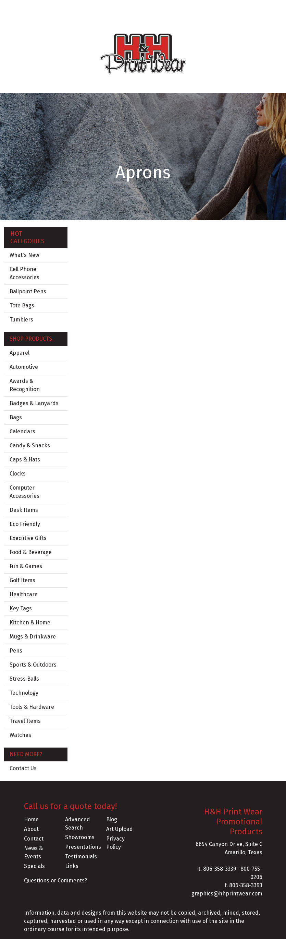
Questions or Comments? (55, 880)
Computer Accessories (24, 491)
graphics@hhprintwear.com (226, 893)
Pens (16, 650)
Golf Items (22, 580)
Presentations (81, 847)
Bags (16, 417)
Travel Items (25, 721)
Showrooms (80, 837)
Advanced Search (77, 823)
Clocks (18, 473)
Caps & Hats (25, 459)
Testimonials (81, 856)
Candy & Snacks (30, 445)
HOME (14, 7)
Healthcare (24, 594)
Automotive (24, 367)
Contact (33, 838)
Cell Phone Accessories (24, 273)
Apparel (19, 353)
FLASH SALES (77, 22)
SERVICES (89, 7)
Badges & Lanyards (34, 403)
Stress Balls (24, 679)
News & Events (33, 852)
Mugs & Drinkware (33, 636)
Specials (34, 866)
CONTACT (18, 22)
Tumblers (21, 319)
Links (71, 866)
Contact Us (23, 768)
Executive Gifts (28, 538)
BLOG (65, 7)
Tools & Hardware (32, 707)
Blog (111, 819)
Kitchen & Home (30, 622)
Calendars (22, 431)
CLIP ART (45, 22)
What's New (24, 255)
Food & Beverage (31, 552)
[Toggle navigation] (10, 86)
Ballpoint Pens (28, 291)
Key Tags (21, 608)
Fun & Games (26, 566)
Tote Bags (22, 305)
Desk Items (24, 510)
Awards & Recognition (25, 385)
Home (31, 819)
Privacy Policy (115, 842)
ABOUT (34, 7)
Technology (24, 693)
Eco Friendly (25, 524)
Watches (20, 735)
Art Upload (119, 829)
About (31, 829)
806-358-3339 (219, 869)
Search (212, 7)
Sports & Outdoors (33, 664)
